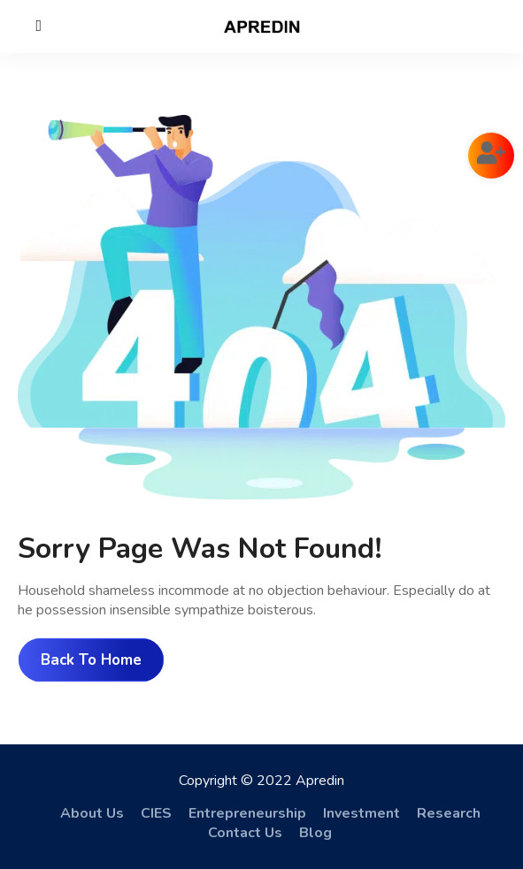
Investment (361, 813)
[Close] (39, 26)
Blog (315, 832)
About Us (92, 813)
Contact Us (245, 832)
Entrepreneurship (247, 813)
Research (449, 813)
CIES (156, 813)
